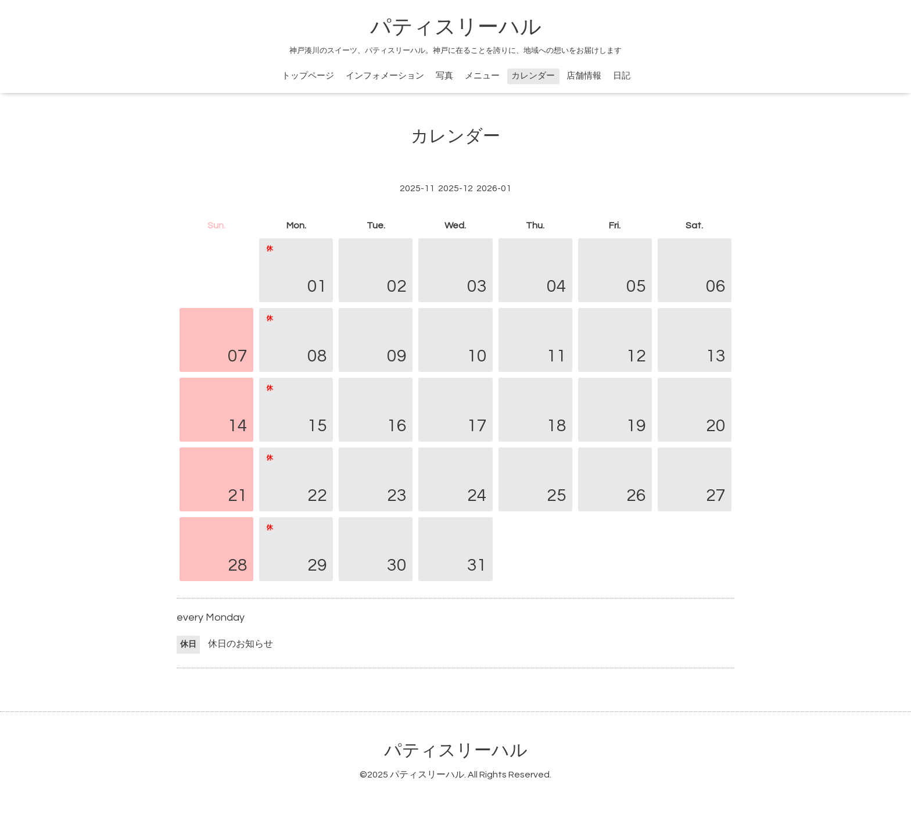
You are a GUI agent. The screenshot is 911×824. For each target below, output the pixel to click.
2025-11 (417, 188)
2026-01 (493, 188)
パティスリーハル (455, 27)
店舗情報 (583, 75)
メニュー (482, 75)
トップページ (308, 75)
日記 (621, 75)
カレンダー (533, 75)
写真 (444, 75)
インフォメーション (385, 75)
